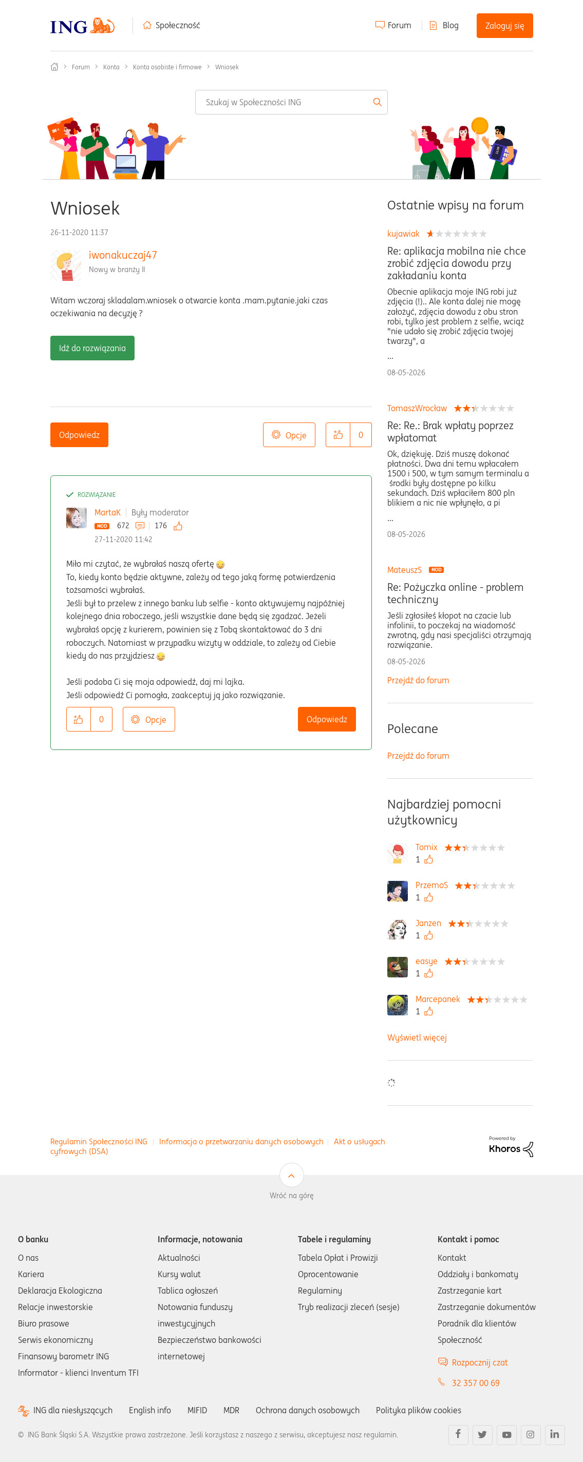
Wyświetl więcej (417, 1037)
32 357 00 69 (476, 1383)
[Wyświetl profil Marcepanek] (440, 999)
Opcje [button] (296, 435)
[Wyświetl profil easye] (429, 961)
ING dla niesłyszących (72, 1410)
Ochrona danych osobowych (308, 1410)
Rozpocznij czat (480, 1362)
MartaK (108, 512)
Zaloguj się (504, 26)
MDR (231, 1410)
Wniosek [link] (227, 67)
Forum (399, 25)
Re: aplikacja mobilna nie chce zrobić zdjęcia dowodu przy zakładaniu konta (456, 263)
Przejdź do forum (418, 680)
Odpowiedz (79, 435)
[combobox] (291, 102)
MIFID (197, 1410)
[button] (338, 434)
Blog (451, 25)
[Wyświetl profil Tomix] (429, 847)
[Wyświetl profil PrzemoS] (434, 885)
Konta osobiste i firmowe (167, 67)
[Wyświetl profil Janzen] (431, 923)
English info (150, 1410)
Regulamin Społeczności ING (98, 1141)
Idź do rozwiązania (92, 348)
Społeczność (178, 25)
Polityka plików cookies (418, 1410)
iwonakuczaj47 (123, 254)
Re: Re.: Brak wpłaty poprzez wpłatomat (450, 431)
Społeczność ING (54, 67)
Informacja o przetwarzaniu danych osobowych (241, 1141)
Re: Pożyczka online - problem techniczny (455, 593)
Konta (111, 67)
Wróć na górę (292, 1195)
